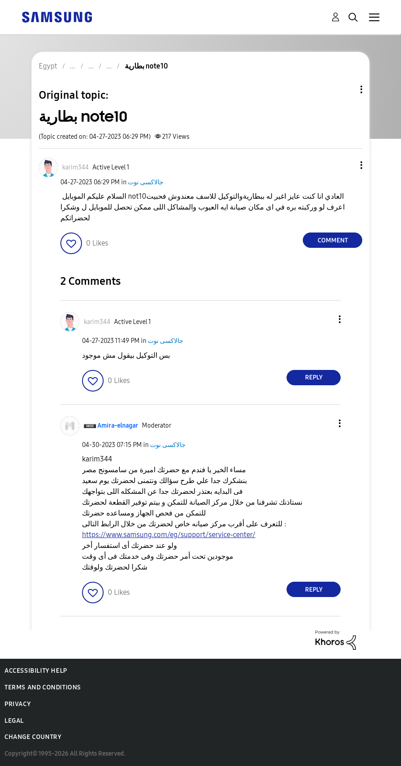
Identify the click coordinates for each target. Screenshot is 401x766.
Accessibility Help (36, 671)
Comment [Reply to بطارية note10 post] (333, 240)
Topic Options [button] (346, 89)
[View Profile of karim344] (75, 167)
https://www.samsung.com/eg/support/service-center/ (168, 534)
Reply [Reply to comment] (314, 377)
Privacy (18, 704)
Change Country (33, 737)
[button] (346, 165)
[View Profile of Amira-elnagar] (117, 425)
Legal (14, 721)
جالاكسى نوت (146, 182)
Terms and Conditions (43, 687)
